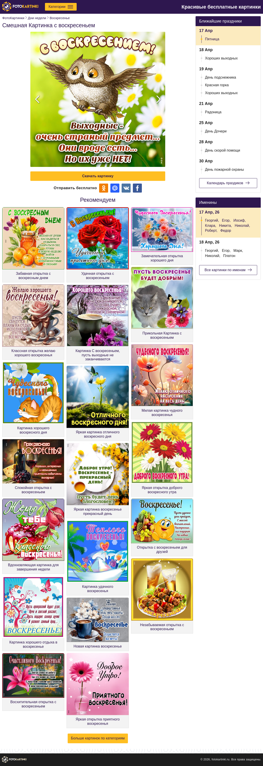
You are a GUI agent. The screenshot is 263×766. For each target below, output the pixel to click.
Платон (229, 256)
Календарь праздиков (228, 183)
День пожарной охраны (224, 169)
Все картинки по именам (228, 270)
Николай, (242, 225)
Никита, (225, 225)
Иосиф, (239, 220)
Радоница (213, 112)
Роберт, (211, 230)
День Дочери (216, 131)
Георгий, (212, 220)
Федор (225, 230)
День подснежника (220, 77)
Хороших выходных (221, 58)
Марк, (238, 250)
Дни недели (37, 18)
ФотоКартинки (13, 18)
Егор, (226, 220)
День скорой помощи (222, 150)
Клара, (210, 225)
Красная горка (217, 85)
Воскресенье (60, 18)
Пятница (212, 39)
